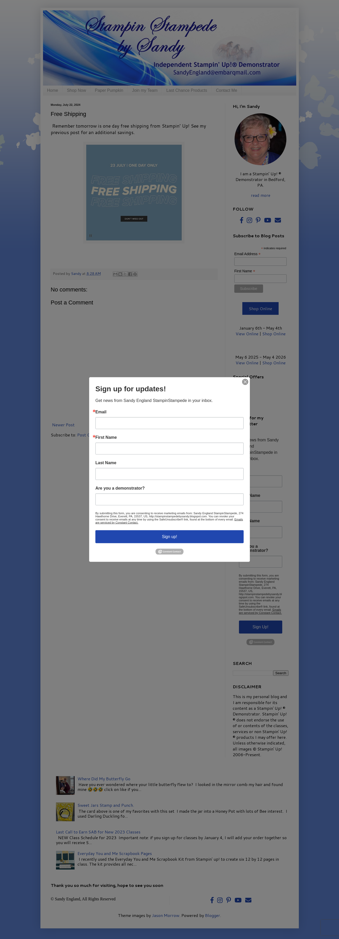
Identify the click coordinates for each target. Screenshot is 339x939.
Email (101, 412)
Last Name (105, 463)
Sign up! (169, 536)
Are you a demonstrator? (120, 488)
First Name (106, 437)
